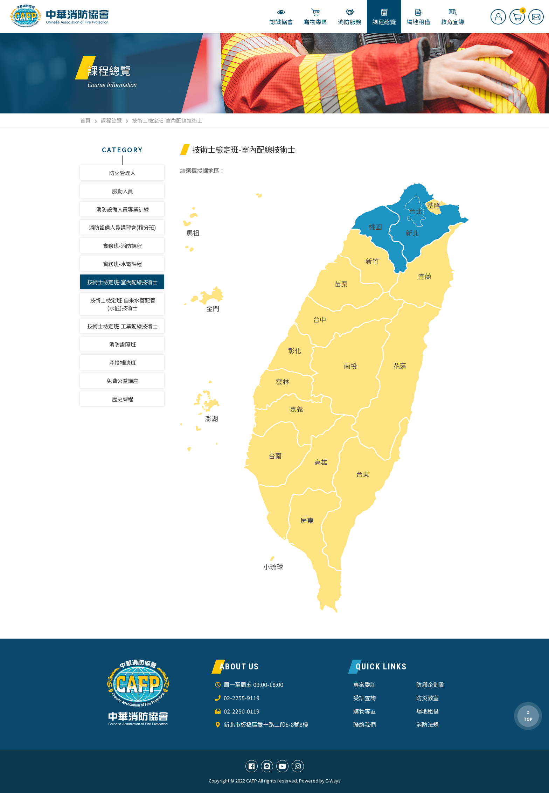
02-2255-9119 (241, 698)
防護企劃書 (430, 684)
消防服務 (350, 17)
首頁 (85, 120)
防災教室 (427, 698)
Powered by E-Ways (320, 781)
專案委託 (364, 684)
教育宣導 (453, 17)
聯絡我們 (364, 724)
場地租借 (418, 17)
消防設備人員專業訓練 (122, 209)
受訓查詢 (364, 698)
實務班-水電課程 (122, 263)
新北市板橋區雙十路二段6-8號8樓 (266, 724)
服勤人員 (122, 191)
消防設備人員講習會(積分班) (122, 227)
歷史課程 (122, 399)
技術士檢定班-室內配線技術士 (122, 282)
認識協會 (281, 17)
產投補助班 (122, 362)
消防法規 (427, 724)
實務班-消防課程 (122, 245)
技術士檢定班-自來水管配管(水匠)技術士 (122, 304)
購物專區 (315, 17)
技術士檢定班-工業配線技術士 (122, 326)
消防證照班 (122, 344)
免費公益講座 (122, 380)
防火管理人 (122, 172)
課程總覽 (384, 17)
